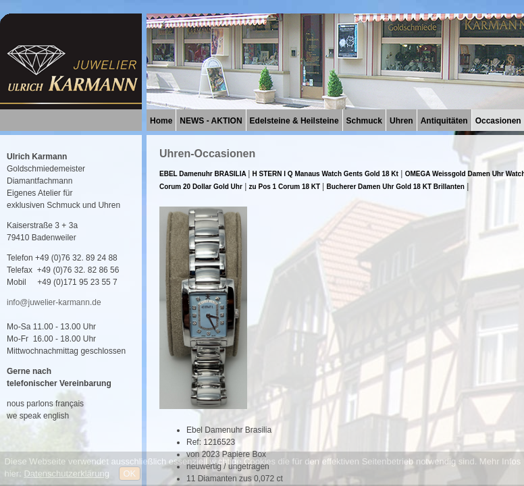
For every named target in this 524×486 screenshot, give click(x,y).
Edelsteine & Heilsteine (294, 121)
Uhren (401, 121)
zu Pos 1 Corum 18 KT (285, 186)
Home (161, 121)
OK (130, 473)
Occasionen (498, 121)
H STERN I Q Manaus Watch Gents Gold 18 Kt (325, 174)
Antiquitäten (444, 121)
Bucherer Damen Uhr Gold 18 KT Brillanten (395, 186)
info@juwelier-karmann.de (54, 302)
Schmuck (364, 121)
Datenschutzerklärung (66, 473)
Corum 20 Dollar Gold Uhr (200, 186)
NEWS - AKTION (211, 121)
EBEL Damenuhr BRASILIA (203, 174)
